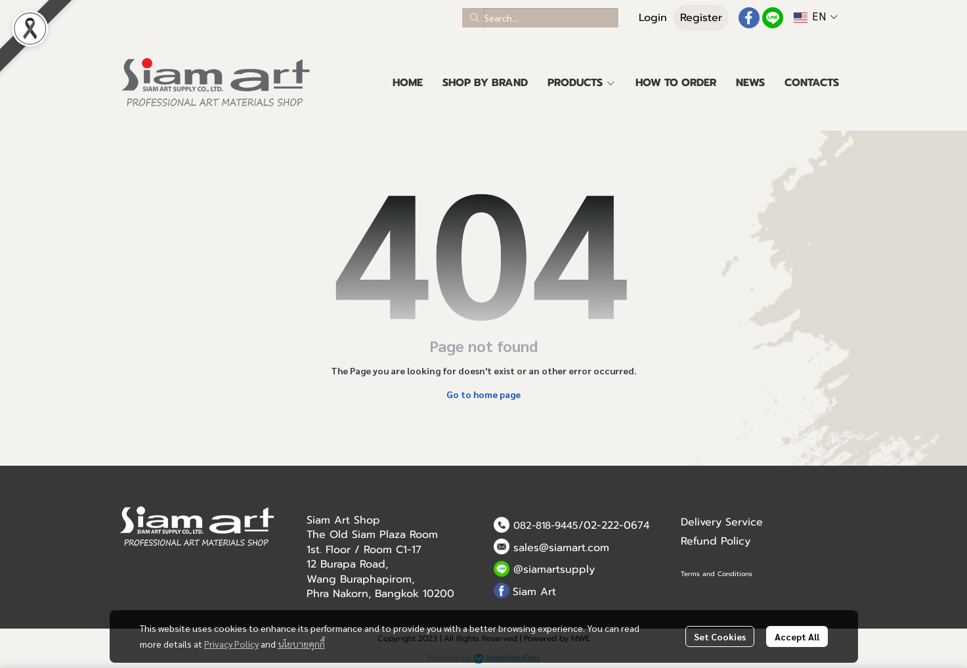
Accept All (797, 636)
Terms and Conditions (716, 574)
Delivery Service (722, 522)
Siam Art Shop (343, 520)
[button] (540, 18)
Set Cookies (720, 636)
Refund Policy (715, 541)
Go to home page (483, 394)
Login (653, 18)
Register (701, 18)
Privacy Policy (231, 644)
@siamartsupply (554, 569)
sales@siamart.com (561, 548)
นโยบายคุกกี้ (301, 644)
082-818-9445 (545, 525)
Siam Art (534, 592)
